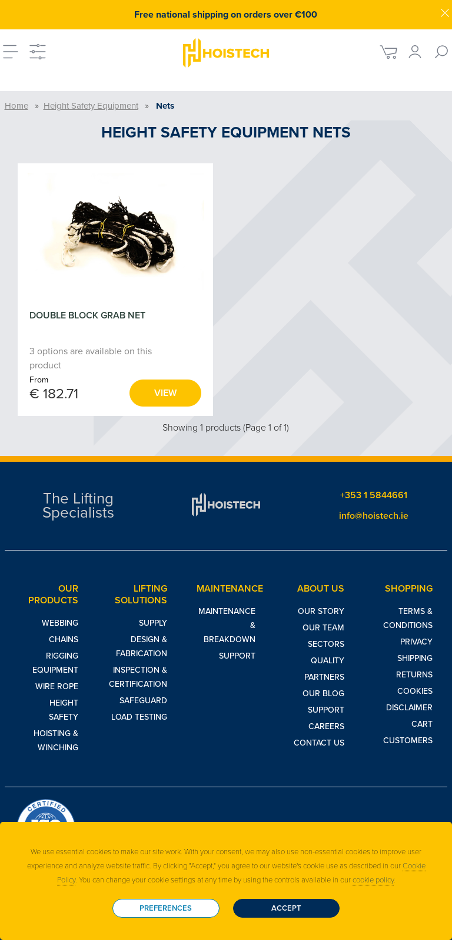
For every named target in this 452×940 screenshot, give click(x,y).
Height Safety (63, 710)
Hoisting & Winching (56, 740)
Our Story (321, 611)
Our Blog (323, 694)
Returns (414, 675)
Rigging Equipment (55, 663)
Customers (408, 741)
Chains (63, 639)
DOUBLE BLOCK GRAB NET (87, 315)
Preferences (165, 908)
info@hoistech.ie (373, 516)
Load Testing (139, 717)
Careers (326, 726)
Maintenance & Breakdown (226, 625)
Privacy (416, 642)
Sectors (326, 644)
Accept (286, 908)
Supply (153, 623)
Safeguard (143, 701)
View (165, 393)
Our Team (323, 628)
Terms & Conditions (408, 618)
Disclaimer (409, 708)
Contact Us (319, 743)
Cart (422, 724)
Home (16, 105)
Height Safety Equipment (91, 105)
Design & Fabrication (141, 646)
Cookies (415, 691)
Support (237, 656)
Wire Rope (56, 686)
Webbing (60, 623)
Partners (324, 677)
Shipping (415, 658)
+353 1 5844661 (373, 495)
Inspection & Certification (138, 677)
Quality (327, 661)
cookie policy (373, 880)
